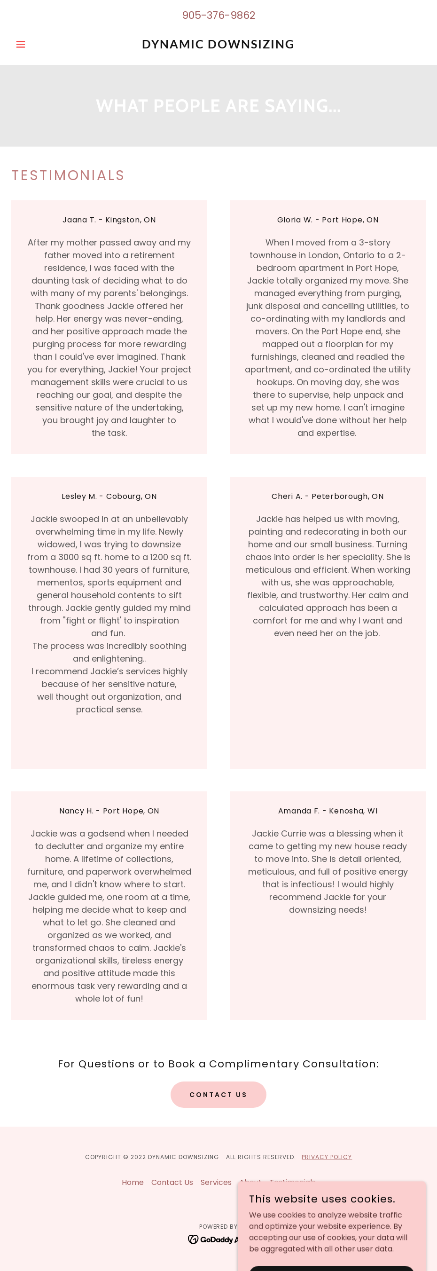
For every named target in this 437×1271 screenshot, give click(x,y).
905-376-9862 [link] (218, 15)
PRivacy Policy (327, 1157)
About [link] (250, 1182)
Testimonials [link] (292, 1182)
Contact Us (218, 1094)
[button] (42, 44)
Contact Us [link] (172, 1182)
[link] (218, 45)
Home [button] (133, 1182)
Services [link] (216, 1182)
